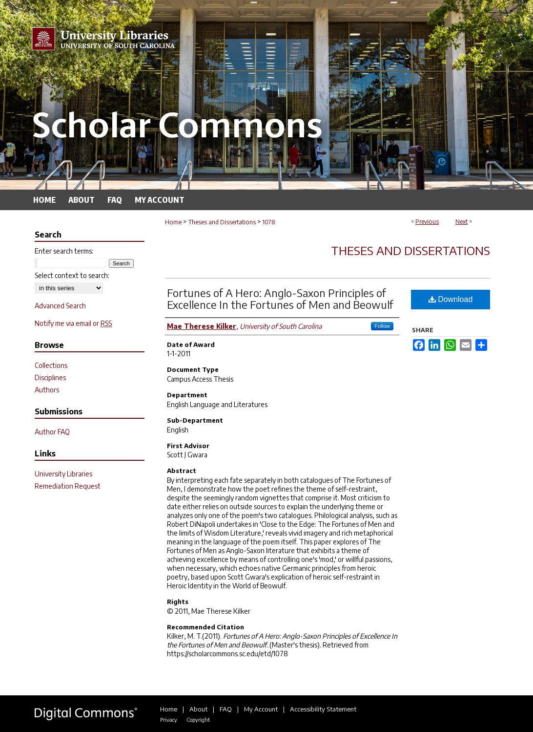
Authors (47, 390)
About (198, 709)
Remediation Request (68, 486)
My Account (261, 709)
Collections (51, 365)
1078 (269, 222)
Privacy (168, 719)
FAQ (226, 709)
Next (461, 221)
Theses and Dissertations (222, 222)
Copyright (198, 719)
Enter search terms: (64, 251)
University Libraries (63, 474)
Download (451, 299)
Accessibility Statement (323, 709)
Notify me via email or (73, 323)
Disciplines (50, 377)
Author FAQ (52, 432)
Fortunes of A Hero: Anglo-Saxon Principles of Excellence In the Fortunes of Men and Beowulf (280, 298)
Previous (427, 221)
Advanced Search (60, 305)
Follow (382, 326)
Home (173, 222)
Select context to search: (72, 275)
